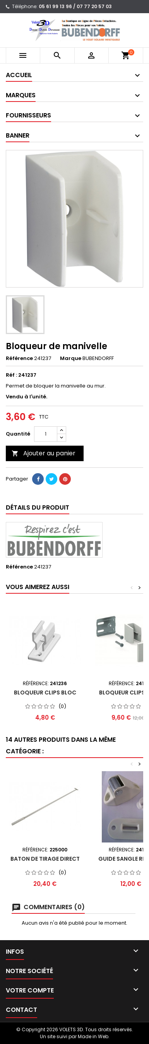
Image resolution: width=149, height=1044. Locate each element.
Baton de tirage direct (45, 859)
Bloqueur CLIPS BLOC (45, 692)
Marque (70, 358)
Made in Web (93, 1036)
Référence (19, 358)
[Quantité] (45, 434)
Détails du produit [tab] (37, 507)
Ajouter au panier (43, 453)
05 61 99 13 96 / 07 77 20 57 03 (75, 6)
